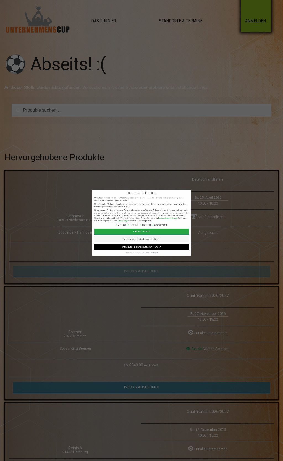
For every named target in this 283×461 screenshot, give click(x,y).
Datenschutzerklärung (148, 260)
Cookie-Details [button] (138, 269)
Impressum (145, 269)
